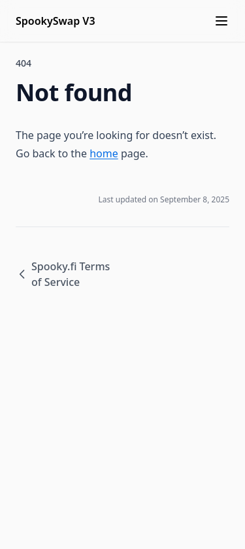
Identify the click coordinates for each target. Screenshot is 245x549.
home (104, 153)
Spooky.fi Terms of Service (63, 274)
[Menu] (221, 21)
